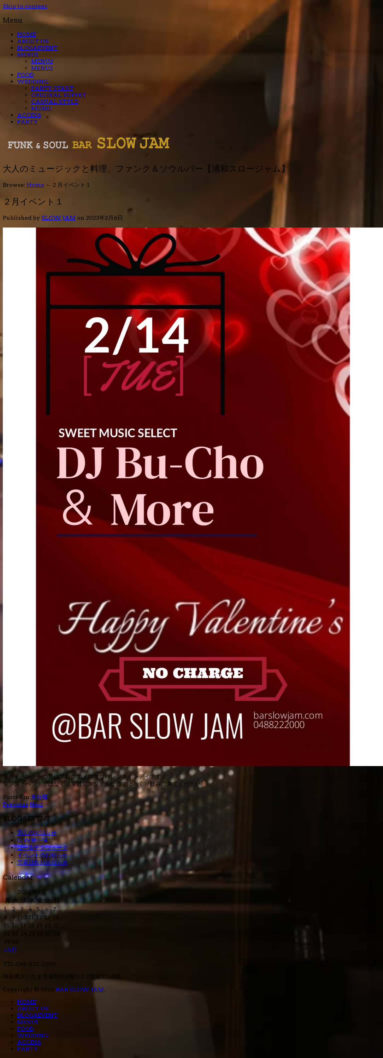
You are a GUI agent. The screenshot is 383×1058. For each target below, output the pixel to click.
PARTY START (52, 88)
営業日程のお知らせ (42, 862)
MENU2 (42, 61)
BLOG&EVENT (37, 48)
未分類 (39, 797)
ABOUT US (32, 41)
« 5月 (10, 950)
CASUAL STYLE (54, 101)
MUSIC (41, 108)
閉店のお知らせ (37, 832)
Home (35, 185)
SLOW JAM (58, 217)
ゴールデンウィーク (42, 847)
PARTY (27, 122)
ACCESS (29, 115)
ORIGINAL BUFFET (58, 95)
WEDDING (32, 81)
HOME (26, 34)
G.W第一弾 (32, 840)
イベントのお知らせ (42, 855)
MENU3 (42, 68)
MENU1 (27, 54)
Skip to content (25, 6)
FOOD (25, 74)
